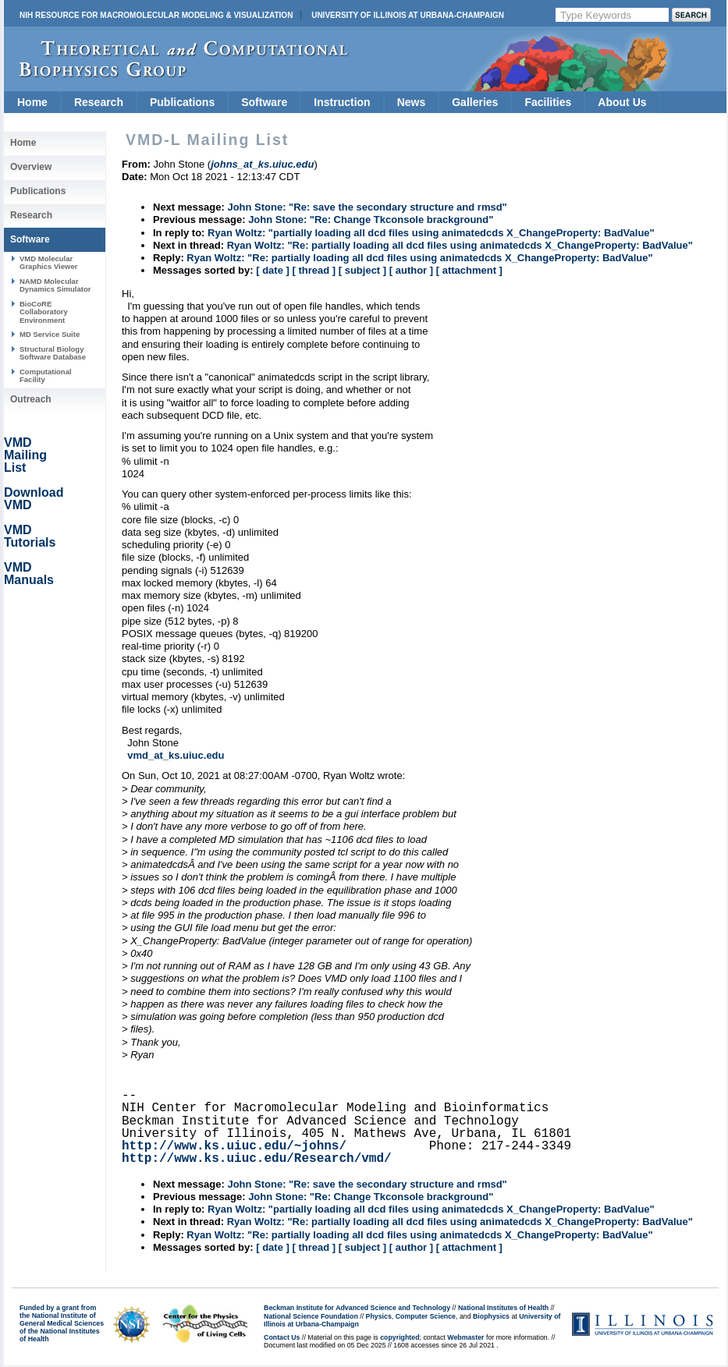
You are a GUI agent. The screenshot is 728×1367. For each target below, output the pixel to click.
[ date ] (272, 270)
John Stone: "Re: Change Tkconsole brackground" (370, 219)
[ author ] (411, 270)
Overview (30, 166)
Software (264, 102)
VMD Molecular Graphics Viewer (48, 262)
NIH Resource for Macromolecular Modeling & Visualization (156, 15)
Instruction (342, 102)
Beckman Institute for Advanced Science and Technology (357, 1308)
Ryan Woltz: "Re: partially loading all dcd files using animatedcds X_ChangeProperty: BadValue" (460, 245)
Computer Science (426, 1316)
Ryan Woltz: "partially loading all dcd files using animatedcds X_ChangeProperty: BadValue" (431, 233)
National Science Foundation (311, 1316)
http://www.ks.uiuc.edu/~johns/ (234, 1146)
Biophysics (491, 1316)
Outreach (30, 399)
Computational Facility (46, 375)
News (411, 102)
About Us (622, 102)
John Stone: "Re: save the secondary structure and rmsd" (366, 207)
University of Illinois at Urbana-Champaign (407, 15)
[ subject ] (362, 270)
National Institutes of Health (503, 1308)
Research (98, 102)
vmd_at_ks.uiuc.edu (175, 755)
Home (32, 102)
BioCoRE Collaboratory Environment (44, 311)
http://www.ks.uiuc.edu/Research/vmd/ (257, 1158)
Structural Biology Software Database (53, 353)
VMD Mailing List (25, 455)
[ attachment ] (469, 270)
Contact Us (282, 1337)
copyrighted (399, 1337)
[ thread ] (314, 270)
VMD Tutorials (29, 536)
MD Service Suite (50, 334)
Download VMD (33, 499)
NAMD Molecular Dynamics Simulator (55, 285)
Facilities (547, 102)
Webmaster (465, 1337)
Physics (379, 1316)
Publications (182, 102)
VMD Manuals (29, 573)
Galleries (475, 102)
